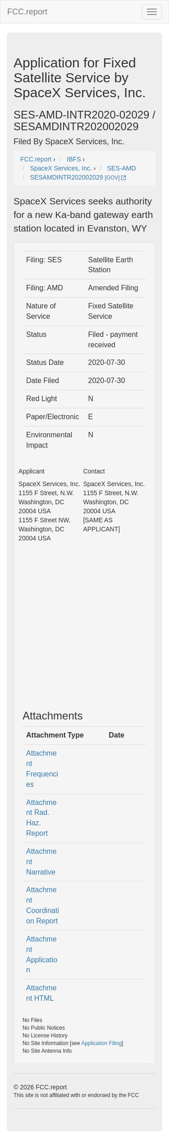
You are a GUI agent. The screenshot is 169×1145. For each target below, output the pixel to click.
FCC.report (27, 11)
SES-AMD (121, 168)
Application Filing (101, 1043)
